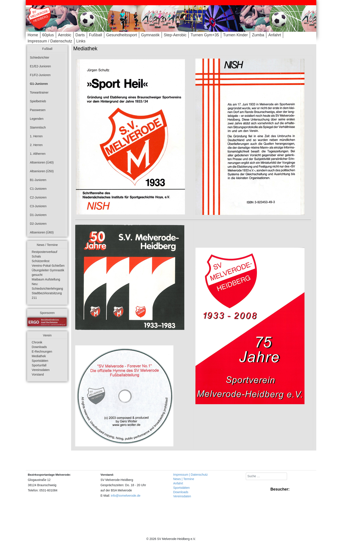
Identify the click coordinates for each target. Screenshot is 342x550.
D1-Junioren (38, 215)
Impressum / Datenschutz (50, 41)
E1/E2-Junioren (40, 66)
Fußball (95, 35)
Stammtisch (38, 127)
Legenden (36, 118)
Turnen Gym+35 (205, 35)
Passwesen (38, 110)
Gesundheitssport (121, 35)
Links (81, 41)
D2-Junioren (38, 223)
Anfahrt (274, 35)
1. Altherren (38, 153)
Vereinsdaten (41, 370)
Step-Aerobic (175, 35)
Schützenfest (41, 261)
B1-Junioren (38, 180)
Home (33, 35)
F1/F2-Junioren (40, 75)
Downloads (39, 347)
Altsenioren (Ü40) (42, 162)
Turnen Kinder (235, 35)
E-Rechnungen (42, 351)
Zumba (258, 35)
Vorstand (38, 374)
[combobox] (266, 476)
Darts (80, 35)
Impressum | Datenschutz (190, 474)
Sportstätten (40, 360)
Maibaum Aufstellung (46, 279)
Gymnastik (150, 35)
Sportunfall (39, 365)
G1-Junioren (39, 83)
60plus (48, 35)
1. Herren (36, 136)
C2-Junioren (38, 197)
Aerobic (64, 35)
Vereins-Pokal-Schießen (48, 265)
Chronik (37, 342)
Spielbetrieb (38, 101)
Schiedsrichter (39, 57)
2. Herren (36, 145)
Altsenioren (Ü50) (42, 171)
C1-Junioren (38, 188)
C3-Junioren (38, 206)
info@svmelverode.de (125, 495)
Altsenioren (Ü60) (42, 232)
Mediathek (39, 356)
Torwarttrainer (39, 92)
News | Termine (183, 479)
